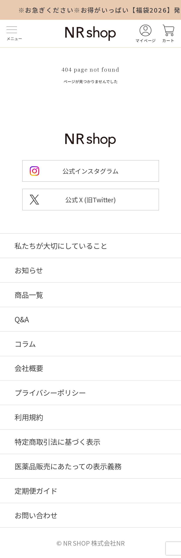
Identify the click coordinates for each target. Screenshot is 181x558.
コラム (25, 343)
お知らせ (29, 270)
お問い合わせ (36, 515)
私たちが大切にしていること (61, 245)
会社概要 (29, 368)
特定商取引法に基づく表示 (57, 441)
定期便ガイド (36, 490)
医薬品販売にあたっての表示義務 (68, 466)
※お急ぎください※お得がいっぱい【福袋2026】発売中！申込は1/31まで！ (99, 9)
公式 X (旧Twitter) (90, 199)
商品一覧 (29, 294)
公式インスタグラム (90, 171)
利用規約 (29, 417)
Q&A (22, 319)
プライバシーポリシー (50, 392)
